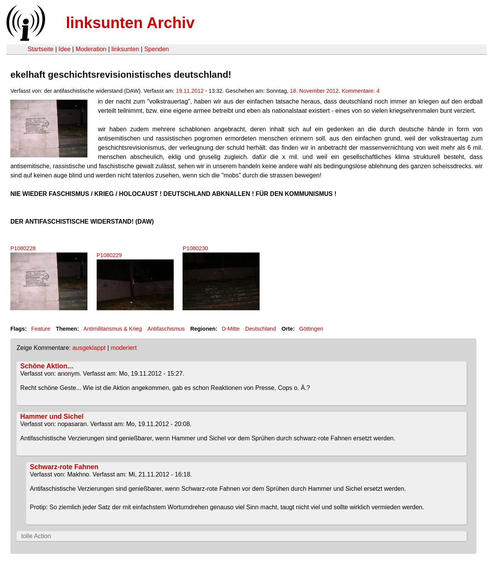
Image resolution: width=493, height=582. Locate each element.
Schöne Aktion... (46, 366)
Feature (40, 329)
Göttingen (311, 329)
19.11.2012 (190, 91)
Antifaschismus (166, 329)
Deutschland (260, 329)
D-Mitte (231, 329)
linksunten (125, 49)
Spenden (156, 49)
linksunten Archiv (130, 22)
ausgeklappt (89, 348)
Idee (64, 49)
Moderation (90, 49)
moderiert (124, 348)
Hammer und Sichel (52, 416)
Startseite (40, 49)
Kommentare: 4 (360, 91)
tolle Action (36, 536)
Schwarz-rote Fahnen (64, 467)
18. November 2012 (314, 91)
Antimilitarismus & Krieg (112, 329)
